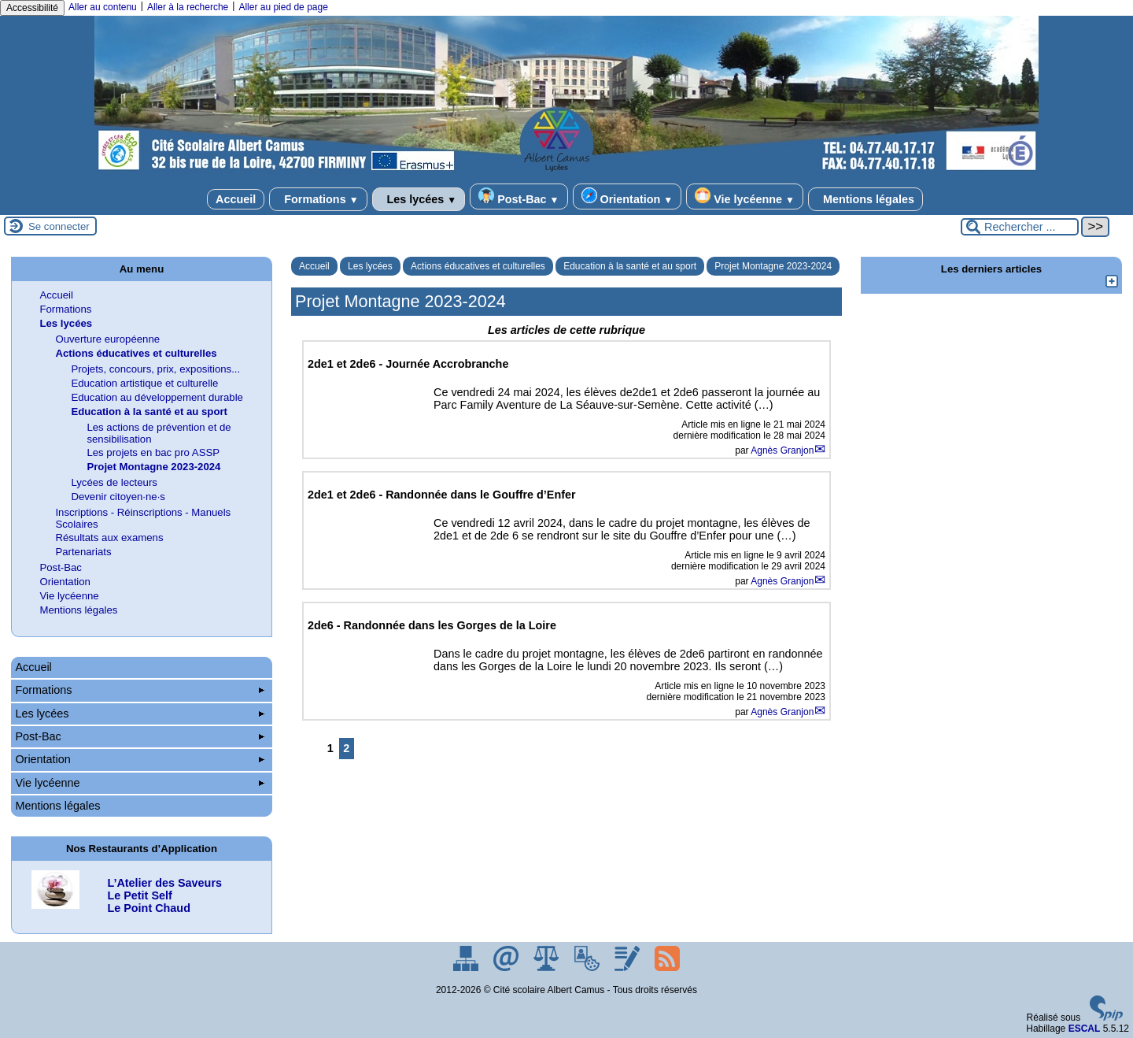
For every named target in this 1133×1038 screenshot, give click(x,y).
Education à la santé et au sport (629, 266)
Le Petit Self (139, 895)
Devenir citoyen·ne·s (117, 496)
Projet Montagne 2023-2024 (773, 266)
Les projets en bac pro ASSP (153, 452)
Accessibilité (32, 7)
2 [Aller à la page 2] (346, 748)
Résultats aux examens (109, 537)
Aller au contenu (102, 7)
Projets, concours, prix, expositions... (155, 369)
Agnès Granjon (782, 450)
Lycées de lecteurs (114, 482)
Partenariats (83, 552)
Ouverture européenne (107, 339)
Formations (318, 199)
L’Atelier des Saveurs (164, 883)
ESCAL (1084, 1028)
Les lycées (419, 199)
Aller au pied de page (282, 7)
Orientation (627, 196)
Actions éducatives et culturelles (478, 266)
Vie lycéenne (745, 196)
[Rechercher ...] (1020, 226)
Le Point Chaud (148, 908)
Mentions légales (865, 199)
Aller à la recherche (187, 7)
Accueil (236, 199)
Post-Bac (518, 196)
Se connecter (59, 226)
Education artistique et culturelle (144, 383)
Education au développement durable (157, 397)
